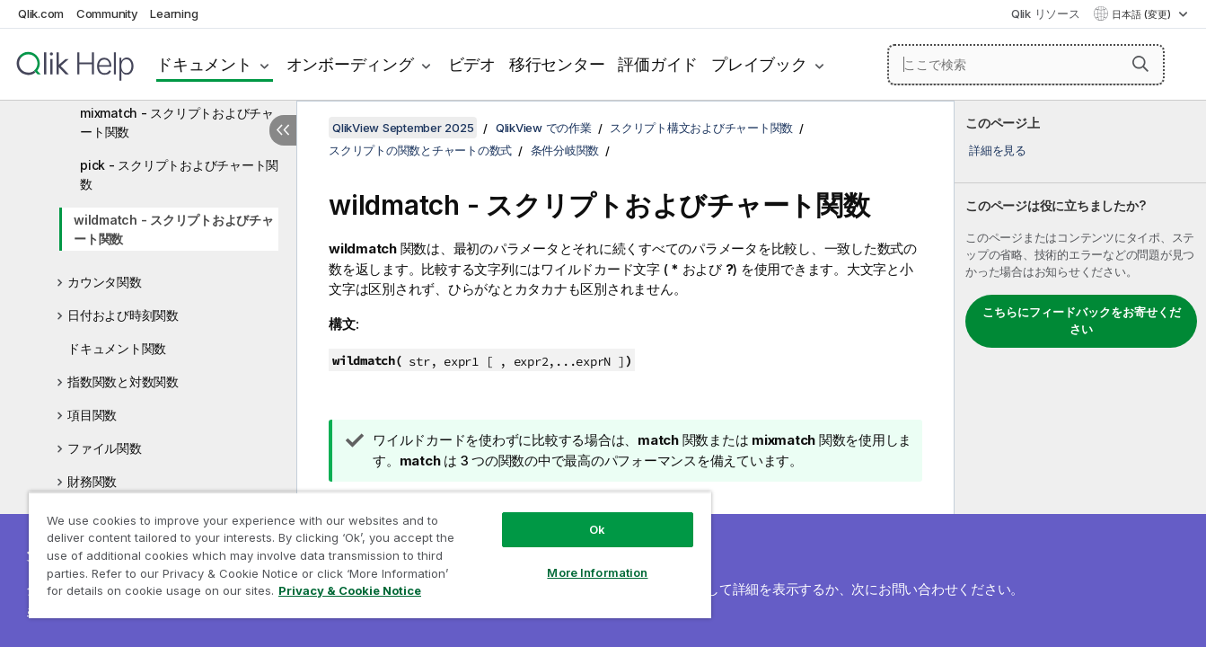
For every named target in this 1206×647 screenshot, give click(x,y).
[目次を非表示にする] (282, 130)
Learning (174, 13)
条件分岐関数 (565, 150)
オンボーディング (350, 64)
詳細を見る (997, 150)
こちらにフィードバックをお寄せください (1081, 321)
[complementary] (1080, 374)
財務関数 (92, 481)
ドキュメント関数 (116, 348)
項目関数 (92, 414)
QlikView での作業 (544, 127)
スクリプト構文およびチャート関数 (701, 127)
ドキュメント (204, 64)
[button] (1140, 64)
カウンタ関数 (104, 281)
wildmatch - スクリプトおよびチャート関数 (174, 229)
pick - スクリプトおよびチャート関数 (179, 174)
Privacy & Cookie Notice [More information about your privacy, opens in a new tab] (349, 590)
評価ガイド (658, 64)
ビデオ (472, 64)
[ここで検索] (1026, 65)
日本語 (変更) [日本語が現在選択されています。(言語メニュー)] (1143, 14)
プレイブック (759, 64)
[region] (370, 555)
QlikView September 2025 (402, 127)
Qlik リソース (1045, 13)
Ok (597, 529)
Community (107, 13)
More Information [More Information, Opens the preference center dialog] (597, 572)
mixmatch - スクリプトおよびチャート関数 (177, 122)
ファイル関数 (104, 448)
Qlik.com (41, 13)
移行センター (557, 64)
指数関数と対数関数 (123, 381)
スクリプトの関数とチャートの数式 (420, 150)
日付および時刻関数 (123, 315)
